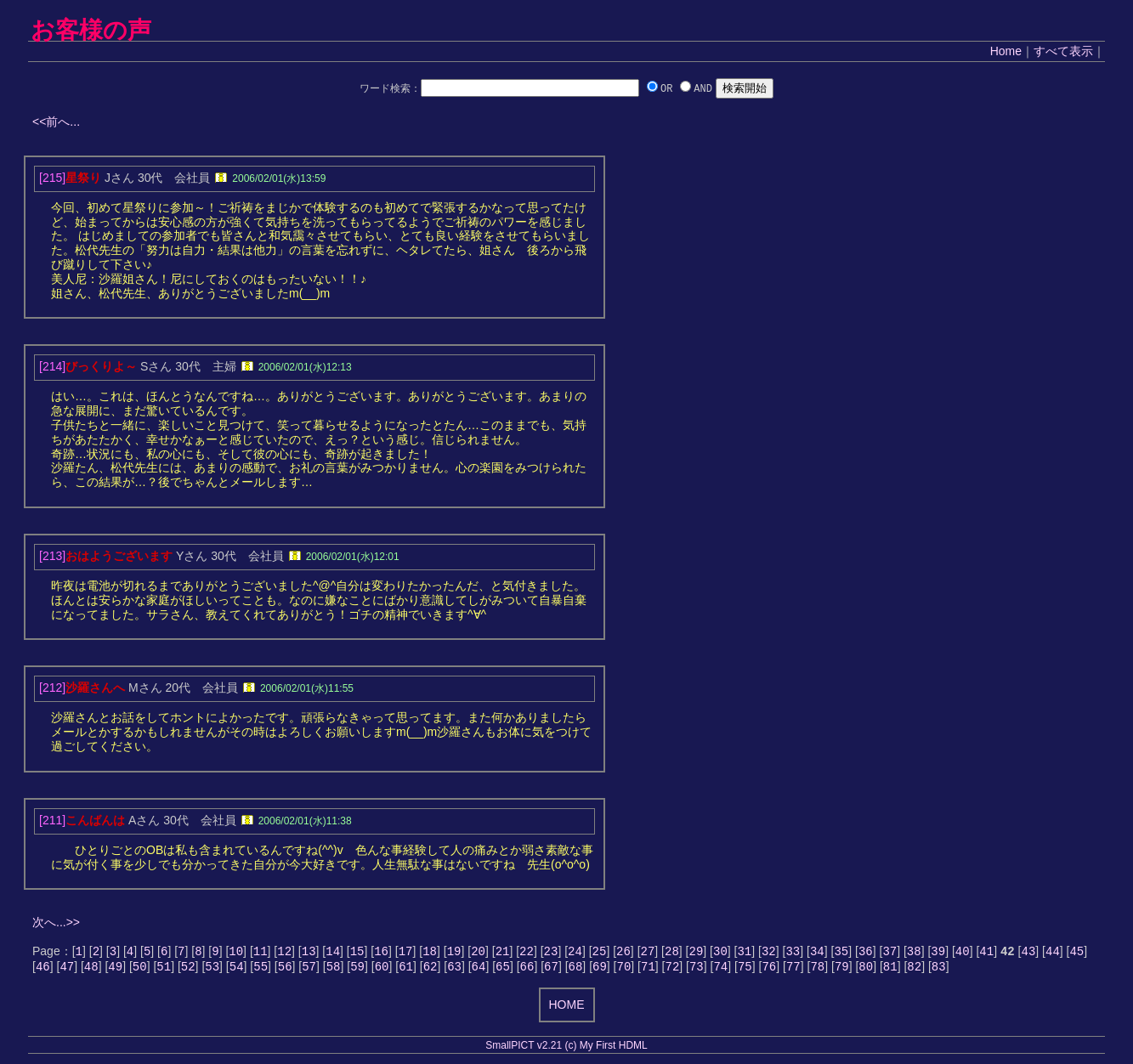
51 (163, 969)
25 (599, 952)
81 (890, 969)
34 (817, 952)
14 (333, 952)
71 (648, 969)
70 (624, 969)
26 (623, 952)
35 (841, 952)
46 (43, 969)
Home (1006, 51)
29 (696, 952)
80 (865, 969)
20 (478, 952)
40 (962, 952)
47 (66, 969)
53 (212, 969)
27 (648, 952)
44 (1052, 952)
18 (429, 952)
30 (720, 952)
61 (406, 969)
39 (938, 952)
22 (526, 952)
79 (842, 969)
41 (986, 952)
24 (575, 952)
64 (479, 969)
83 (939, 969)
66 (527, 969)
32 (769, 952)
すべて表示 (1063, 51)
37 (889, 952)
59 (357, 969)
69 (599, 969)
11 (260, 952)
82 (914, 969)
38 (914, 952)
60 (382, 969)
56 (285, 969)
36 (865, 952)
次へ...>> (56, 922)
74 (720, 969)
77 (793, 969)
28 (672, 952)
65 (503, 969)
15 (357, 952)
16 (381, 952)
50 (140, 969)
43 (1029, 952)
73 (696, 969)
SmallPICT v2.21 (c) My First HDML (566, 1049)
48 (91, 969)
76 (769, 969)
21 (503, 952)
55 (260, 969)
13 (309, 952)
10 (236, 952)
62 (430, 969)
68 (576, 969)
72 (672, 969)
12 (284, 952)
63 (454, 969)
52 (188, 969)
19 (454, 952)
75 (745, 969)
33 (792, 952)
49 (115, 969)
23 (551, 952)
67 (551, 969)
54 (236, 969)
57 (309, 969)
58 (333, 969)
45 (1076, 952)
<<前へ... (56, 121)
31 (744, 952)
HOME (567, 1008)
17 (406, 952)
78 (817, 969)
